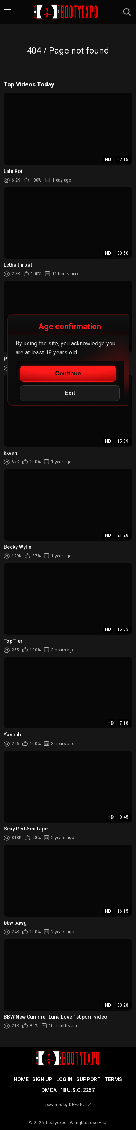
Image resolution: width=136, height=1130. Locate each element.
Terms (113, 1079)
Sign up (42, 1079)
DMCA (49, 1090)
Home (21, 1079)
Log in (64, 1079)
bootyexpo (56, 1122)
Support (88, 1079)
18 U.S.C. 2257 (77, 1090)
